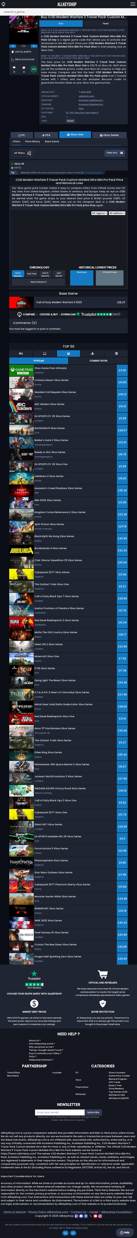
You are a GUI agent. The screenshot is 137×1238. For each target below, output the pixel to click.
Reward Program (118, 1097)
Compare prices (94, 191)
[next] (34, 46)
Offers (16, 159)
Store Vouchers (117, 1090)
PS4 (72, 112)
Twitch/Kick (13, 1090)
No (73, 1233)
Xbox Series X (92, 112)
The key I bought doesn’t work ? (46, 1068)
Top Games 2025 (118, 1110)
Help (124, 1232)
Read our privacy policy (77, 1228)
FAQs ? (32, 1074)
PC (67, 112)
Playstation (82, 1105)
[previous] (12, 46)
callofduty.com (86, 96)
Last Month (59, 293)
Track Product (38, 300)
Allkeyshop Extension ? (41, 1078)
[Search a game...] (68, 12)
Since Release (18, 293)
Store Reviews (116, 1107)
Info (61, 23)
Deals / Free (115, 1103)
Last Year (31, 292)
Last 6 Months (45, 293)
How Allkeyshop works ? (42, 1062)
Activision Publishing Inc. (91, 100)
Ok (65, 1233)
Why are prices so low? (41, 1065)
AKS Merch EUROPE (119, 1116)
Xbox (81, 108)
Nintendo (81, 1112)
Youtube (56, 1090)
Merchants (13, 1094)
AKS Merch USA (117, 1113)
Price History (32, 159)
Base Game (52, 159)
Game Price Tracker (119, 1094)
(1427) (98, 332)
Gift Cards (114, 1100)
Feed (106, 23)
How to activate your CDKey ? (45, 1071)
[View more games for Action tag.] (70, 122)
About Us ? (35, 1058)
